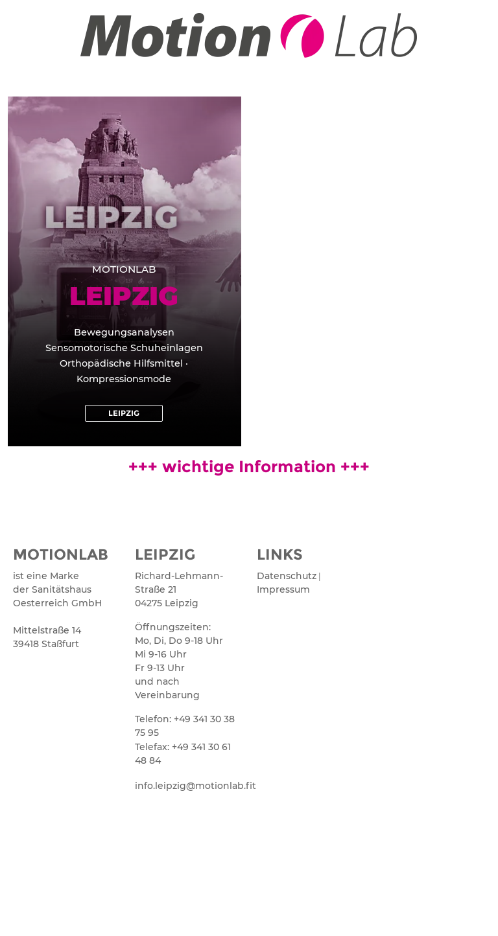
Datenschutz (286, 576)
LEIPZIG (165, 554)
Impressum (283, 589)
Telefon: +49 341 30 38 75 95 (185, 725)
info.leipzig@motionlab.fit (188, 786)
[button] (124, 413)
